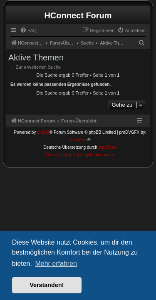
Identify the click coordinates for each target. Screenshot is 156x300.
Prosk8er (77, 140)
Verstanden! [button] (47, 285)
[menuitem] (28, 30)
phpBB (43, 132)
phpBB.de (108, 147)
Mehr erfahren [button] (56, 263)
